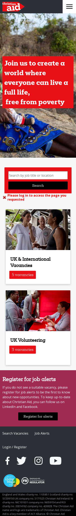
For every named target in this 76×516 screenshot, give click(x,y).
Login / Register (14, 447)
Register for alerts (38, 416)
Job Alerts (42, 433)
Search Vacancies (15, 433)
